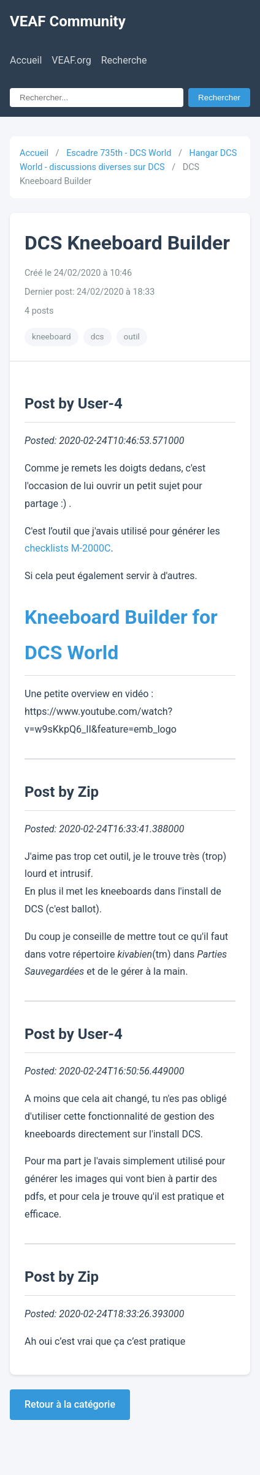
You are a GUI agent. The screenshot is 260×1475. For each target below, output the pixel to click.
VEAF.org (71, 60)
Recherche (124, 60)
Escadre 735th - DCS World (118, 153)
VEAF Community (68, 21)
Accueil (26, 60)
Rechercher (219, 97)
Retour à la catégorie (70, 1404)
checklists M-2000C (67, 548)
